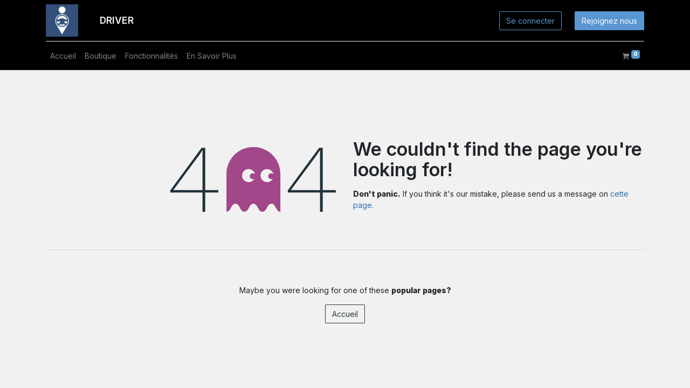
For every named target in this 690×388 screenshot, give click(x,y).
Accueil (345, 313)
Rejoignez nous (609, 20)
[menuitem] (63, 56)
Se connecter (530, 20)
